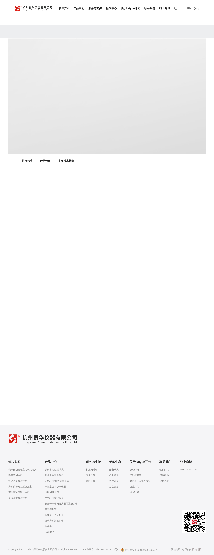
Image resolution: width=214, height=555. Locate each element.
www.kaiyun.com (188, 469)
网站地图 (197, 549)
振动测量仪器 (52, 492)
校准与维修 (92, 469)
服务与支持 (95, 8)
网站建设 (175, 549)
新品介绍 (114, 486)
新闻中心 (111, 8)
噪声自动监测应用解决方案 (22, 469)
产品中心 (79, 8)
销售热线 (164, 481)
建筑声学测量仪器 (54, 520)
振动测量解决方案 (17, 481)
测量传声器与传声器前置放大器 (61, 503)
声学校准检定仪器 (54, 498)
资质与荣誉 (135, 475)
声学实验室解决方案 (18, 492)
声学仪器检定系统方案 (20, 486)
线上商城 (164, 8)
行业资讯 (114, 475)
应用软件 (90, 475)
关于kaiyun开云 (130, 8)
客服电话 (164, 475)
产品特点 (45, 160)
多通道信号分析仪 (54, 515)
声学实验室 (51, 509)
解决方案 (64, 8)
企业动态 (114, 469)
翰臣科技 (187, 549)
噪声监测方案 (15, 475)
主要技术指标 (66, 160)
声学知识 (114, 481)
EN (189, 8)
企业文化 (134, 486)
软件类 (48, 526)
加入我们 (134, 492)
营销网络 (164, 469)
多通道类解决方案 (17, 498)
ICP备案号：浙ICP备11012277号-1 (101, 549)
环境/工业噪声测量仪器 (57, 481)
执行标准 (27, 160)
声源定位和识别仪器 (55, 486)
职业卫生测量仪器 (54, 475)
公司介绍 (134, 469)
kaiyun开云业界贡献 (140, 481)
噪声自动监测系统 (54, 469)
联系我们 (149, 8)
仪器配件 (49, 532)
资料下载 (90, 481)
